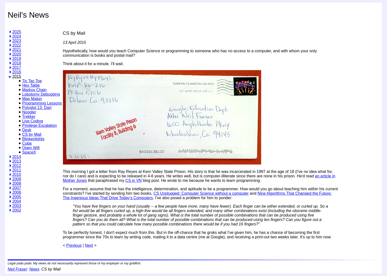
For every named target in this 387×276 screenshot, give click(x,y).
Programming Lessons (42, 103)
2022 (16, 45)
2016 (16, 72)
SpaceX (29, 152)
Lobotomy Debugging (41, 94)
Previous (74, 245)
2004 (16, 201)
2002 (16, 210)
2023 (16, 41)
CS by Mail (31, 134)
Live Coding (32, 121)
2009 (16, 179)
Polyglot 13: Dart (36, 108)
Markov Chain (34, 90)
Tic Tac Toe (32, 81)
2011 (16, 170)
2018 (16, 63)
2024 (16, 36)
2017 (16, 67)
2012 (16, 166)
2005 (16, 197)
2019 (16, 58)
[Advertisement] (359, 100)
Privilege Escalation (39, 125)
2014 (16, 157)
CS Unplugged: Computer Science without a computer (201, 193)
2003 (16, 206)
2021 (16, 50)
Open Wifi (30, 148)
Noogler (29, 112)
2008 (16, 183)
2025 (16, 32)
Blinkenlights (33, 139)
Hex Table (31, 85)
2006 (16, 192)
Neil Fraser (17, 269)
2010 (16, 174)
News (34, 269)
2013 (16, 161)
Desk (26, 130)
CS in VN (133, 180)
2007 (16, 188)
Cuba (26, 143)
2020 (16, 54)
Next (89, 245)
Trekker (28, 116)
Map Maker (32, 99)
